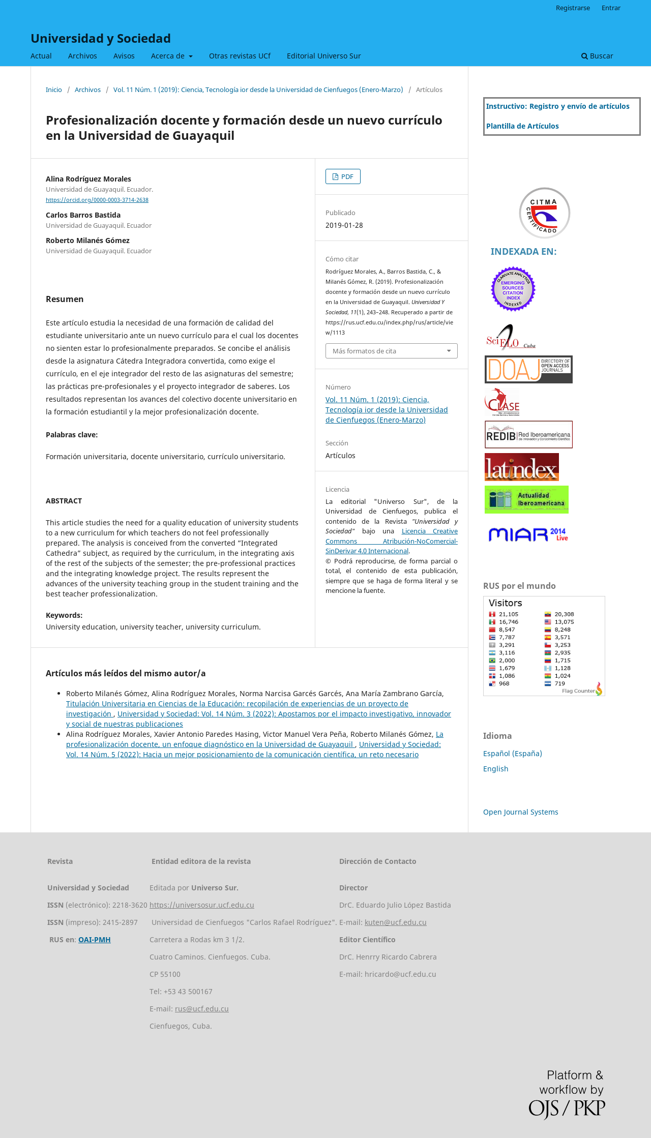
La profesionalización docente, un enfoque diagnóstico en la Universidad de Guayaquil (254, 739)
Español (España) (512, 753)
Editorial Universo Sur (324, 56)
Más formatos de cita (364, 350)
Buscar (597, 56)
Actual (41, 56)
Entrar (611, 7)
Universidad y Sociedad (101, 37)
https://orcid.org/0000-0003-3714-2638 (97, 199)
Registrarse (573, 7)
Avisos (124, 56)
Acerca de (169, 56)
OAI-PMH (94, 939)
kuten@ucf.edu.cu (396, 922)
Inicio (54, 89)
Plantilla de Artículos (522, 126)
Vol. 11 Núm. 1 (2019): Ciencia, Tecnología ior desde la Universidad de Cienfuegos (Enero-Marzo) (258, 89)
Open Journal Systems (520, 812)
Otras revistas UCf (240, 56)
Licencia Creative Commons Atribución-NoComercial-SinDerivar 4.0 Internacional (392, 540)
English (496, 768)
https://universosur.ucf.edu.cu (202, 905)
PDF (346, 176)
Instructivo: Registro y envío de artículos (558, 106)
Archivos (82, 56)
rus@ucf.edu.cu (202, 1008)
